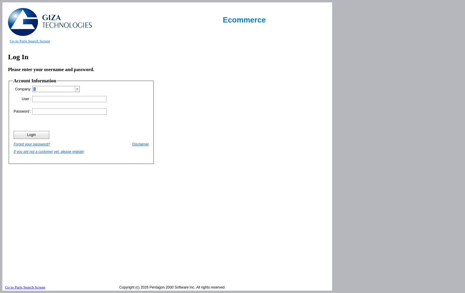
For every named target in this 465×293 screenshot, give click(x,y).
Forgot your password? (32, 144)
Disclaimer (140, 144)
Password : (22, 111)
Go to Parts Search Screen (30, 41)
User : (26, 99)
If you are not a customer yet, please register (49, 152)
